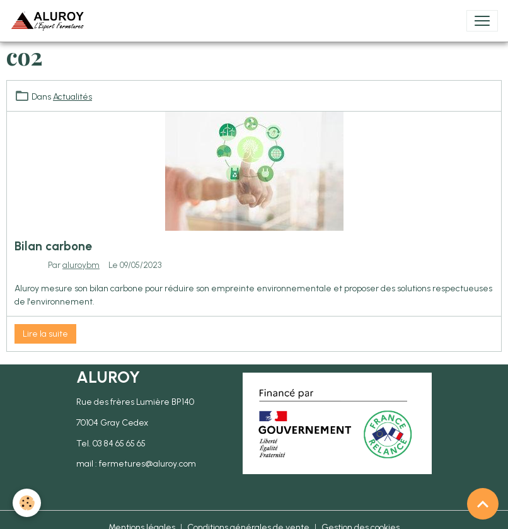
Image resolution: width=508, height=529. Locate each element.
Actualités (72, 96)
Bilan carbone (53, 246)
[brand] (49, 21)
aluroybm (81, 265)
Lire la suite (45, 333)
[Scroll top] (483, 504)
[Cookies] (27, 503)
